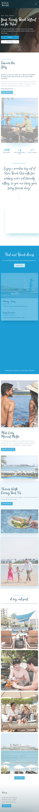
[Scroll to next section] (19, 48)
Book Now (10, 41)
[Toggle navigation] (36, 4)
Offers (10, 37)
